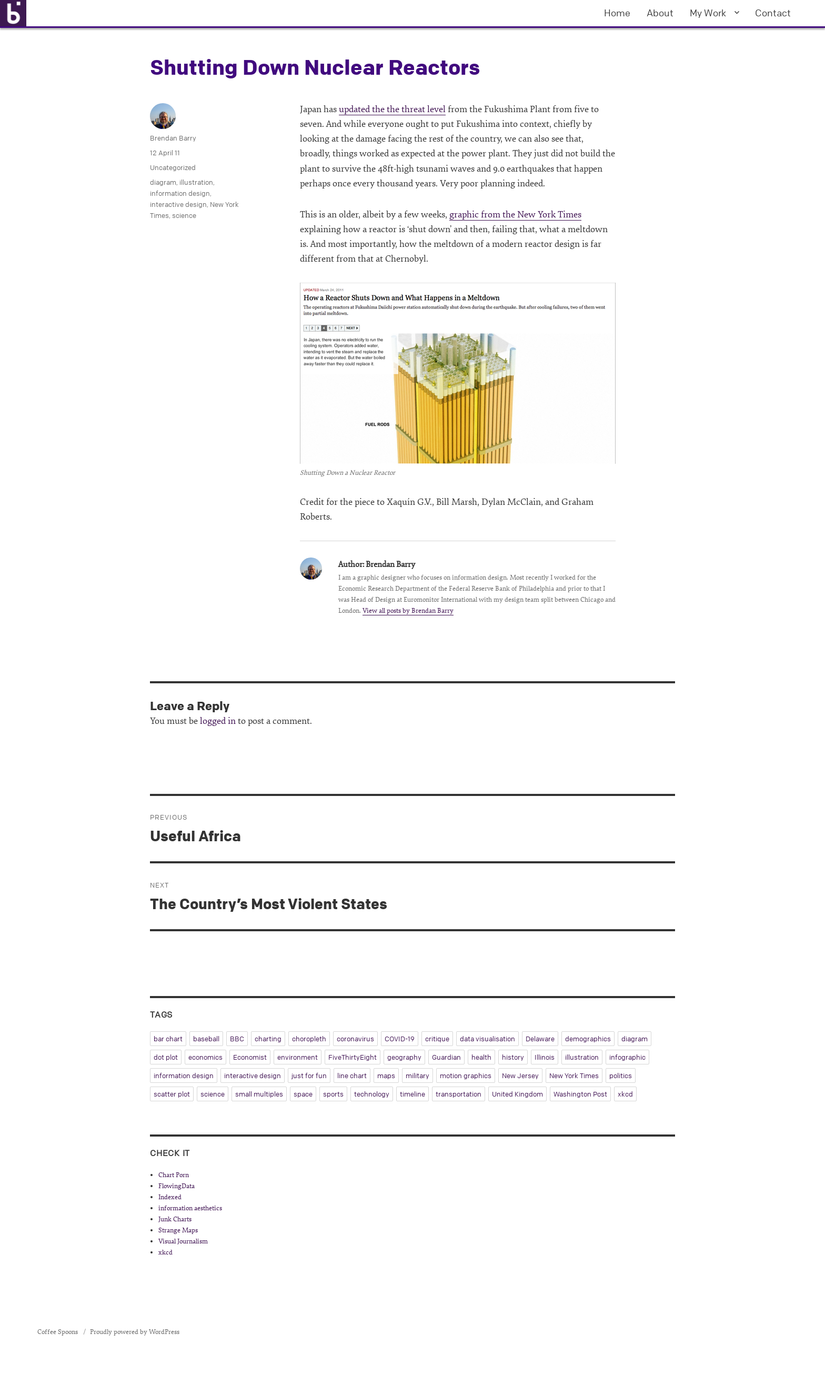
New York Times (574, 1075)
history (513, 1057)
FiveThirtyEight (352, 1057)
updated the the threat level (392, 109)
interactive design (178, 204)
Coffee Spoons (58, 1332)
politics (620, 1075)
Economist (250, 1057)
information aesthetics (190, 1208)
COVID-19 (400, 1038)
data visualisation (487, 1038)
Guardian (446, 1057)
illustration (196, 182)
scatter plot (172, 1094)
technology (371, 1094)
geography (404, 1057)
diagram (163, 182)
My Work (708, 12)
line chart (352, 1075)
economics (205, 1057)
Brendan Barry (173, 138)
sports (333, 1094)
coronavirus (355, 1038)
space (303, 1094)
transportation (458, 1094)
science (184, 215)
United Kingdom (517, 1094)
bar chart (168, 1038)
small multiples (259, 1094)
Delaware (540, 1038)
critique (437, 1038)
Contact (773, 12)
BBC (237, 1038)
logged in (218, 720)
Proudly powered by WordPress (134, 1332)
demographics (588, 1038)
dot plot (166, 1057)
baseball (206, 1038)
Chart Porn (173, 1175)
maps (386, 1075)
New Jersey (520, 1075)
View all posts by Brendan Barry (408, 610)
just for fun (309, 1075)
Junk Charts (175, 1219)
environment (297, 1057)
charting (268, 1038)
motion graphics (465, 1075)
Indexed (170, 1197)
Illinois (545, 1057)
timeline (412, 1094)
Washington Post (580, 1094)
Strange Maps (178, 1230)
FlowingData (176, 1186)
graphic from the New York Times (515, 214)
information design (180, 193)
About (660, 12)
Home (617, 12)
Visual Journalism (183, 1241)
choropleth (309, 1038)
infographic (627, 1057)
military (417, 1075)
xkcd (625, 1094)
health (481, 1057)
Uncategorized (173, 167)
